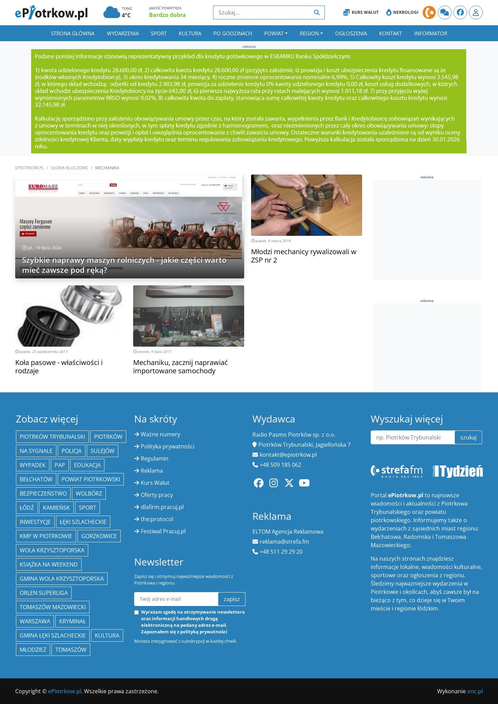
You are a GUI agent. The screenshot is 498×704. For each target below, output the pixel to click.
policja (72, 451)
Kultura (190, 33)
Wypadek (33, 465)
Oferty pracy (157, 495)
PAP (60, 465)
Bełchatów (36, 479)
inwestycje (35, 522)
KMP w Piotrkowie (46, 536)
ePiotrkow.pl (29, 168)
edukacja (87, 465)
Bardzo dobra (167, 15)
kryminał (72, 621)
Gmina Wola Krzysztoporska (62, 578)
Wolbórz (89, 493)
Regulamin (154, 458)
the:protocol (157, 519)
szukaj (468, 437)
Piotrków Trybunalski (52, 436)
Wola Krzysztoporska (52, 550)
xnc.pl (475, 691)
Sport (159, 33)
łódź (27, 507)
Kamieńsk (56, 507)
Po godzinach (232, 33)
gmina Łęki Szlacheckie (53, 635)
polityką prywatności (203, 632)
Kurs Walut (361, 12)
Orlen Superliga (44, 593)
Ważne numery (160, 434)
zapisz (232, 599)
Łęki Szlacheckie (83, 522)
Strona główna (72, 33)
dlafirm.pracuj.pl (162, 507)
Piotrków (108, 436)
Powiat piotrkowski (91, 479)
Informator (430, 33)
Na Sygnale (36, 451)
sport (87, 507)
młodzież (33, 649)
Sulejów (102, 451)
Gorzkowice (99, 536)
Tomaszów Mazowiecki (53, 607)
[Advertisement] (427, 228)
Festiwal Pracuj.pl (163, 531)
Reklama (152, 470)
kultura (107, 635)
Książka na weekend (49, 564)
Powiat (274, 33)
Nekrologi (402, 12)
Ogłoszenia (351, 33)
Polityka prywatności (167, 446)
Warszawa (35, 621)
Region (309, 33)
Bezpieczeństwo (43, 493)
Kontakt (390, 33)
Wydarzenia (123, 33)
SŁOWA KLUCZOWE (69, 168)
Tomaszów (70, 649)
